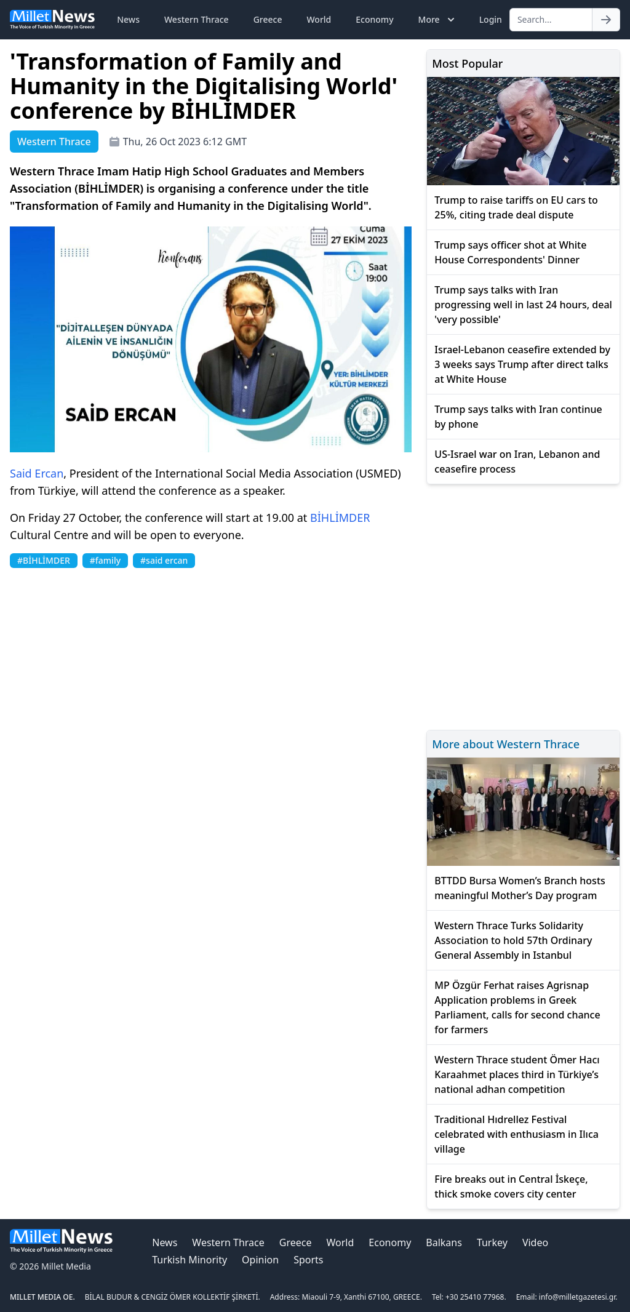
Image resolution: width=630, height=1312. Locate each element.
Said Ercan (36, 473)
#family (105, 560)
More (437, 20)
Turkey (492, 1242)
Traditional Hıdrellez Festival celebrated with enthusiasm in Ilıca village (516, 1134)
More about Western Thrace (506, 744)
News (128, 19)
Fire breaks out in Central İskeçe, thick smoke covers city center (511, 1186)
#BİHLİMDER (43, 560)
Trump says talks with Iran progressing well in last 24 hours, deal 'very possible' (523, 304)
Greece (267, 19)
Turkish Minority (189, 1259)
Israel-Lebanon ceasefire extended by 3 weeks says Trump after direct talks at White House (522, 364)
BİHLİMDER (340, 517)
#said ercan (164, 560)
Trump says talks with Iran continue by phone (518, 416)
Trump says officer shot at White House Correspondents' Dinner (510, 252)
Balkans (444, 1242)
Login (490, 19)
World (318, 19)
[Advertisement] (523, 605)
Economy (374, 19)
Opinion (260, 1259)
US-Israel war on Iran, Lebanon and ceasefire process (517, 461)
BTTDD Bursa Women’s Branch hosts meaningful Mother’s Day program (519, 888)
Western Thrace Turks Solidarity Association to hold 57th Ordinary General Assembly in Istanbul (513, 940)
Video (535, 1242)
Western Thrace (196, 19)
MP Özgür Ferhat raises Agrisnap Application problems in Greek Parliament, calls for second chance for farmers (517, 1007)
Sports (308, 1259)
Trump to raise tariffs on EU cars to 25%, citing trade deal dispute (516, 207)
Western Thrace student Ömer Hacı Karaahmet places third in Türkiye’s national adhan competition (516, 1074)
